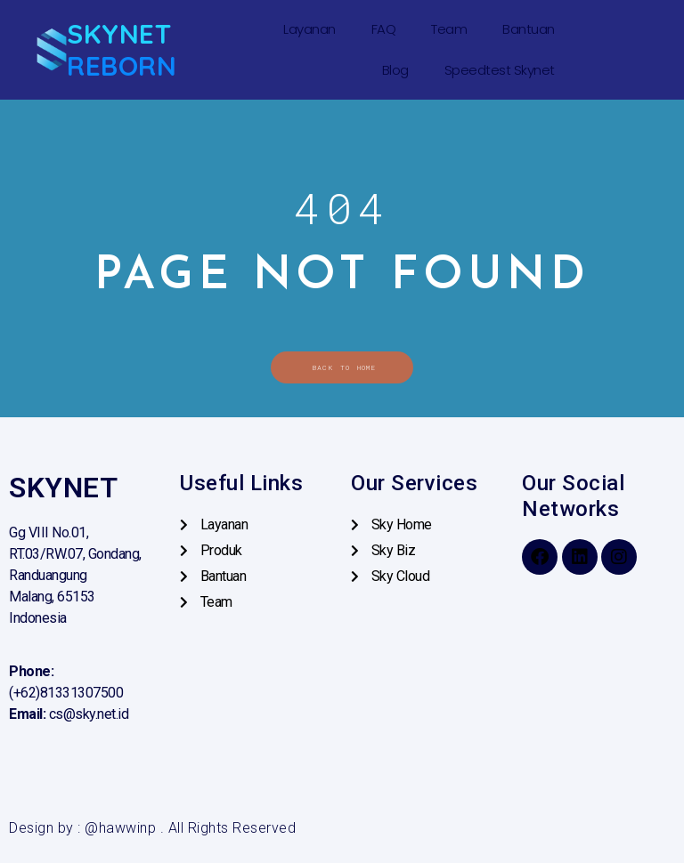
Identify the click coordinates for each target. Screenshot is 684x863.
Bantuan (528, 29)
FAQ (383, 29)
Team (449, 29)
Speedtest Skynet (499, 69)
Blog (395, 69)
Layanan (309, 29)
